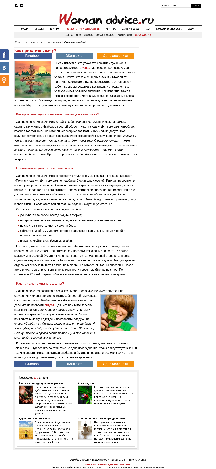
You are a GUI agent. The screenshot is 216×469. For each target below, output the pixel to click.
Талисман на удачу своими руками (41, 383)
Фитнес (111, 28)
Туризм (54, 28)
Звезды (39, 28)
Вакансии (90, 464)
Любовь (88, 35)
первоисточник (155, 467)
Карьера (68, 35)
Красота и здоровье (169, 28)
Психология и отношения (82, 28)
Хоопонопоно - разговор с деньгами (101, 418)
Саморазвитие (143, 35)
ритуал (49, 305)
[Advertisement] (170, 71)
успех (86, 67)
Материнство (130, 28)
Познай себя (125, 35)
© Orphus (140, 459)
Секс (78, 35)
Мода (24, 28)
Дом (191, 28)
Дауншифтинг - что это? (34, 418)
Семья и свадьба (105, 35)
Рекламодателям (108, 464)
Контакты (125, 464)
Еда (147, 28)
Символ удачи (87, 383)
